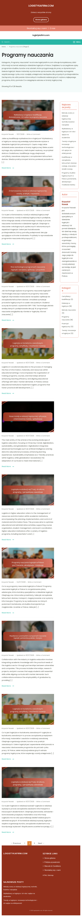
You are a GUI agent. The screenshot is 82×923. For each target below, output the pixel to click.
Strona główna (41, 20)
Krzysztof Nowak (66, 203)
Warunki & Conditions (52, 866)
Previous (17, 843)
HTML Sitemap (48, 875)
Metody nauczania (69, 310)
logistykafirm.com (41, 5)
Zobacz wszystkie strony (41, 12)
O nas (52, 28)
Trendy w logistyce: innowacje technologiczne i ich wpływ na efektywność (69, 147)
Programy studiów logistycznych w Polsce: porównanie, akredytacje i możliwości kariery (69, 179)
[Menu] (74, 42)
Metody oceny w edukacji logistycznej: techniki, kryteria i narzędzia (68, 119)
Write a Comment (33, 134)
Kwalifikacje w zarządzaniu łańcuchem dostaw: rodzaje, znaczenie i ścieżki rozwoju (69, 163)
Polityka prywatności (52, 862)
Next (40, 843)
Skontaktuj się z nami (37, 28)
